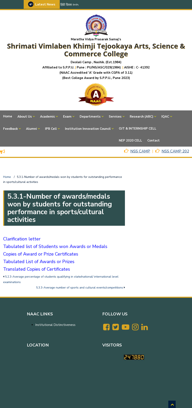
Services (115, 116)
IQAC (165, 116)
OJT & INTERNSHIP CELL (137, 128)
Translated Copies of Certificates (36, 269)
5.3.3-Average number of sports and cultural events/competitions (79, 288)
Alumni (31, 129)
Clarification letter (21, 239)
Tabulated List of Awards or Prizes (38, 261)
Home (7, 116)
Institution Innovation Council (88, 129)
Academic (47, 116)
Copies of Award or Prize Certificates (40, 254)
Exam (67, 116)
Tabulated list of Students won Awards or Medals (55, 246)
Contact (153, 140)
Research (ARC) (141, 116)
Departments (90, 116)
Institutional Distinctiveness (55, 325)
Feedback (10, 129)
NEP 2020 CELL (130, 140)
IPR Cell (51, 129)
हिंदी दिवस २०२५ (69, 5)
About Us (24, 116)
